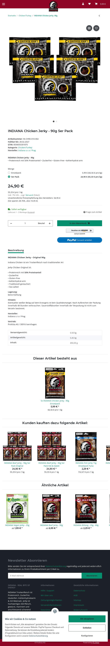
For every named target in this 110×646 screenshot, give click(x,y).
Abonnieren (91, 575)
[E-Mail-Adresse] (45, 576)
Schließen (85, 628)
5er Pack (56, 176)
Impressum (79, 605)
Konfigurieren (85, 636)
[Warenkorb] (100, 4)
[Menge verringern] (11, 223)
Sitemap (77, 600)
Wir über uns (47, 595)
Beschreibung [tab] (16, 250)
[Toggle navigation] (3, 1)
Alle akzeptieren (85, 619)
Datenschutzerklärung (56, 566)
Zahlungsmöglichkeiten (51, 600)
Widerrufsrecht (81, 610)
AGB (75, 595)
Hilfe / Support (47, 590)
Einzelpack (56, 172)
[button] (83, 4)
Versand (30, 195)
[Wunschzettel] (89, 4)
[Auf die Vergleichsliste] (89, 28)
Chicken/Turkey (25, 147)
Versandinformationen (51, 605)
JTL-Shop (95, 642)
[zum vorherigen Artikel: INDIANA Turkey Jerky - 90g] (99, 16)
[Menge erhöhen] (50, 223)
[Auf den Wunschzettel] (96, 28)
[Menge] (25, 223)
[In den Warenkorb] (79, 223)
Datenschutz (79, 590)
